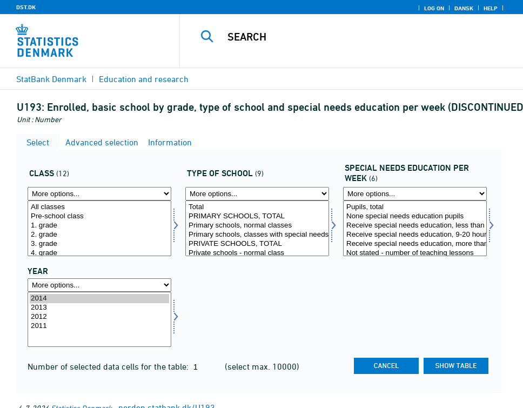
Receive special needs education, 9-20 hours (415, 234)
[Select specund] (415, 228)
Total (257, 207)
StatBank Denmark (51, 79)
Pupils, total (415, 207)
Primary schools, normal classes (257, 225)
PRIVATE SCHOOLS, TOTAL (257, 244)
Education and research (144, 79)
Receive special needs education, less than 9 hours (415, 225)
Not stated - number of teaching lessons (415, 253)
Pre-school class (99, 216)
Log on (434, 8)
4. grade (99, 253)
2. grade (99, 234)
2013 (99, 307)
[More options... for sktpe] (257, 193)
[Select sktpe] (257, 228)
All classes (99, 207)
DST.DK (26, 7)
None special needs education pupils (415, 216)
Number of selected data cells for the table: (109, 366)
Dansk (463, 8)
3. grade (99, 244)
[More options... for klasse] (99, 193)
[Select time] (99, 319)
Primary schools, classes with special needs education (257, 234)
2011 (99, 326)
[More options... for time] (99, 285)
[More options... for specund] (415, 193)
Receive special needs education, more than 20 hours (415, 244)
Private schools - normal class (257, 253)
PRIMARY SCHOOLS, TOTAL (257, 216)
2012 (99, 317)
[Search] (358, 37)
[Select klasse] (99, 228)
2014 (99, 298)
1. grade (99, 225)
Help (491, 8)
